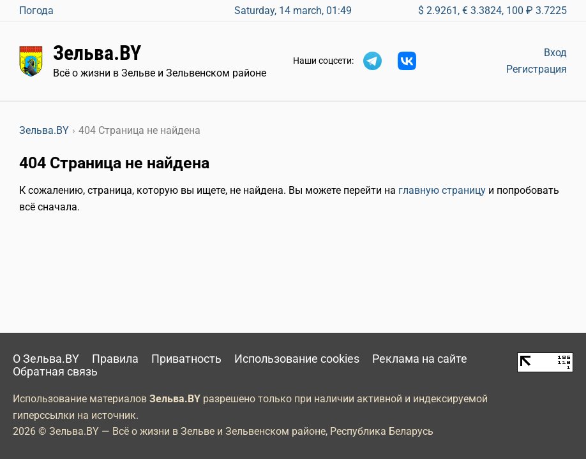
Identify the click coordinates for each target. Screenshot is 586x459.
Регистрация (536, 69)
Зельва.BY (97, 53)
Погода (36, 10)
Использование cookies (296, 359)
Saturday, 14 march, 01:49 (293, 10)
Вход (555, 53)
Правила (115, 359)
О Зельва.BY (46, 359)
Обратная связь (55, 371)
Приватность (186, 359)
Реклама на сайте (419, 359)
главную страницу (442, 190)
